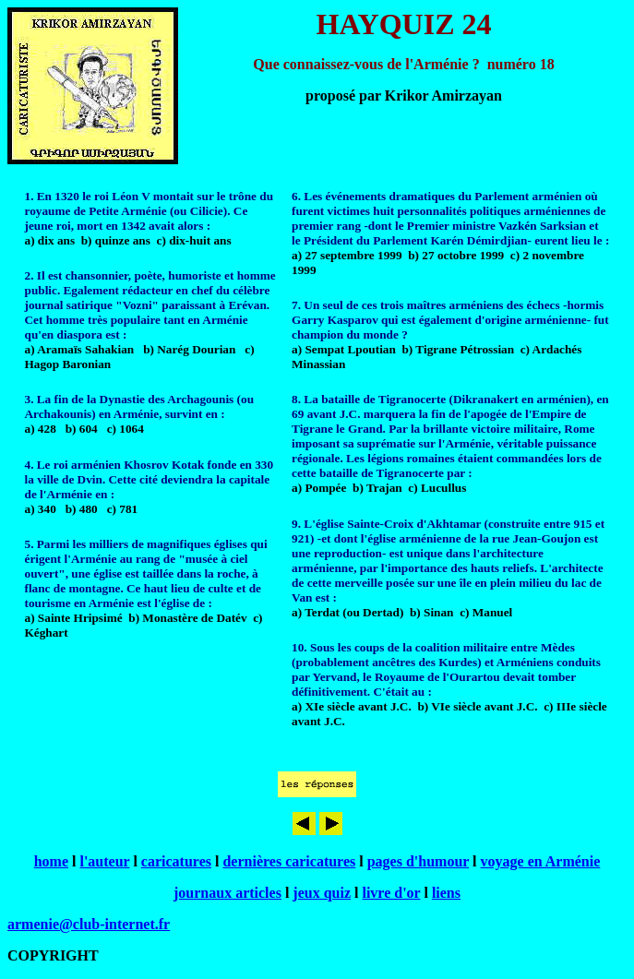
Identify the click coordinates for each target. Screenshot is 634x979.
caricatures (176, 861)
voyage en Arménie (541, 861)
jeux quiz (322, 893)
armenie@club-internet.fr (88, 924)
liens (446, 893)
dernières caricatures (288, 861)
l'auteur (104, 861)
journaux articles (227, 893)
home (51, 861)
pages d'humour (418, 861)
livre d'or (391, 893)
